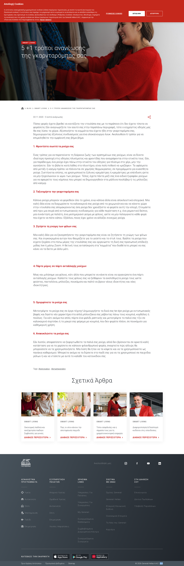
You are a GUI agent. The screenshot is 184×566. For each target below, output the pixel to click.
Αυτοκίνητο (28, 499)
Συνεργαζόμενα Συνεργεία (86, 540)
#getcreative (44, 369)
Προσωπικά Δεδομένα (54, 563)
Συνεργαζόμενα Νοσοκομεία (86, 520)
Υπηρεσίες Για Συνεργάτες (85, 504)
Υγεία (25, 492)
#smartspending (58, 369)
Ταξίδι (26, 519)
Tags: (35, 369)
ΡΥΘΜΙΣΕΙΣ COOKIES (114, 11)
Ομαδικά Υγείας (58, 499)
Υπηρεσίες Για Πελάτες (85, 494)
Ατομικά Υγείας (57, 492)
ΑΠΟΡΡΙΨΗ (154, 11)
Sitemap (71, 563)
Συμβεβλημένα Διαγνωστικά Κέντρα (88, 530)
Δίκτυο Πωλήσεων (143, 499)
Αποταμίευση (29, 512)
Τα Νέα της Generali (116, 523)
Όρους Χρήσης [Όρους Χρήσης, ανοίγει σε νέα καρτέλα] (46, 17)
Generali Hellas (113, 499)
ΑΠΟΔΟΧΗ (137, 11)
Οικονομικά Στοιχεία (116, 516)
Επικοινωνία (140, 492)
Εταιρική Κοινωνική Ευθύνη (116, 507)
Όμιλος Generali (114, 492)
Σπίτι (25, 506)
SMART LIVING (31, 422)
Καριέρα (110, 529)
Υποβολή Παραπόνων (145, 506)
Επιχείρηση (28, 526)
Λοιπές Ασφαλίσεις (59, 526)
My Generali (83, 512)
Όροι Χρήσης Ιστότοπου (31, 563)
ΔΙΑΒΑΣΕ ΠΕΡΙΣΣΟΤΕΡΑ (38, 437)
